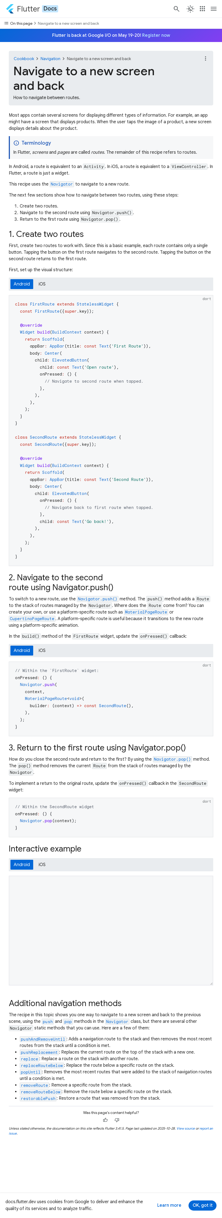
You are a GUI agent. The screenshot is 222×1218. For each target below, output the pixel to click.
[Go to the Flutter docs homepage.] (32, 8)
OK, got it (203, 1205)
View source (185, 1128)
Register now (156, 35)
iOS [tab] (42, 284)
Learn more (169, 1205)
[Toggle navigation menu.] (214, 9)
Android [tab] (22, 284)
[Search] (176, 8)
